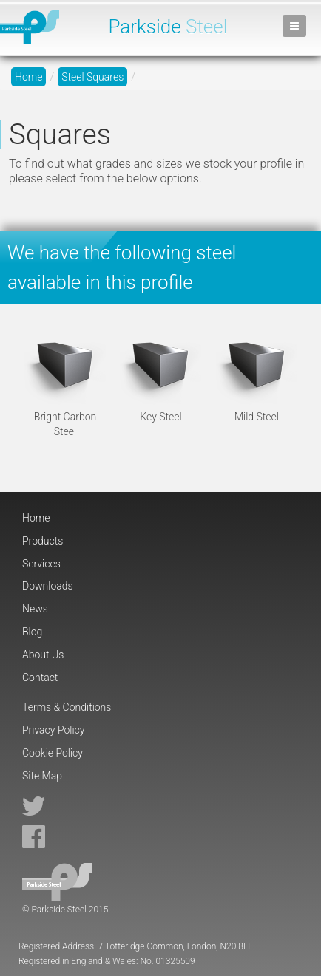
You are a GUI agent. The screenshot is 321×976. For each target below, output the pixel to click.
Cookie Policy (52, 753)
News (35, 609)
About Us (43, 655)
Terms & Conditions (66, 707)
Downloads (47, 586)
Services (41, 564)
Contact (40, 677)
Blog (32, 632)
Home (28, 77)
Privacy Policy (53, 730)
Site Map (42, 776)
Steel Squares (92, 77)
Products (42, 541)
